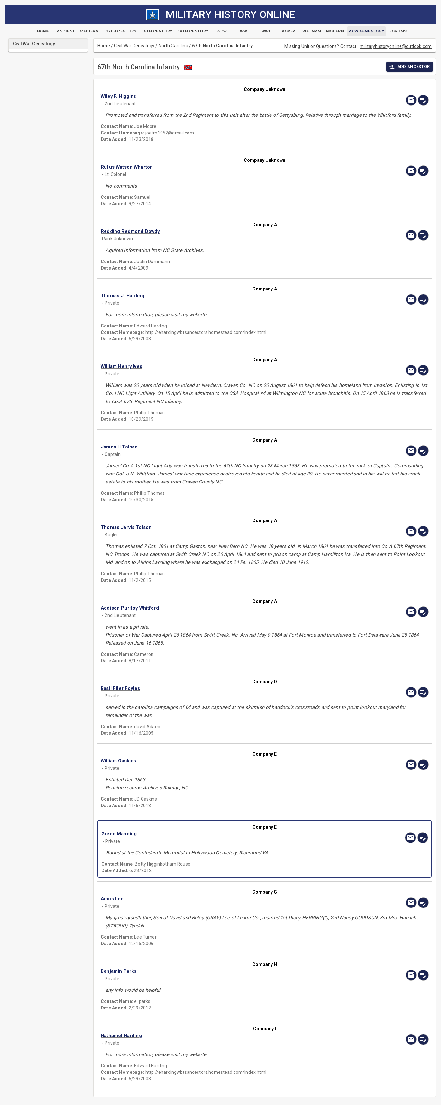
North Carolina (173, 45)
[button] (215, 96)
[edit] (423, 100)
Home (103, 45)
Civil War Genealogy (134, 45)
